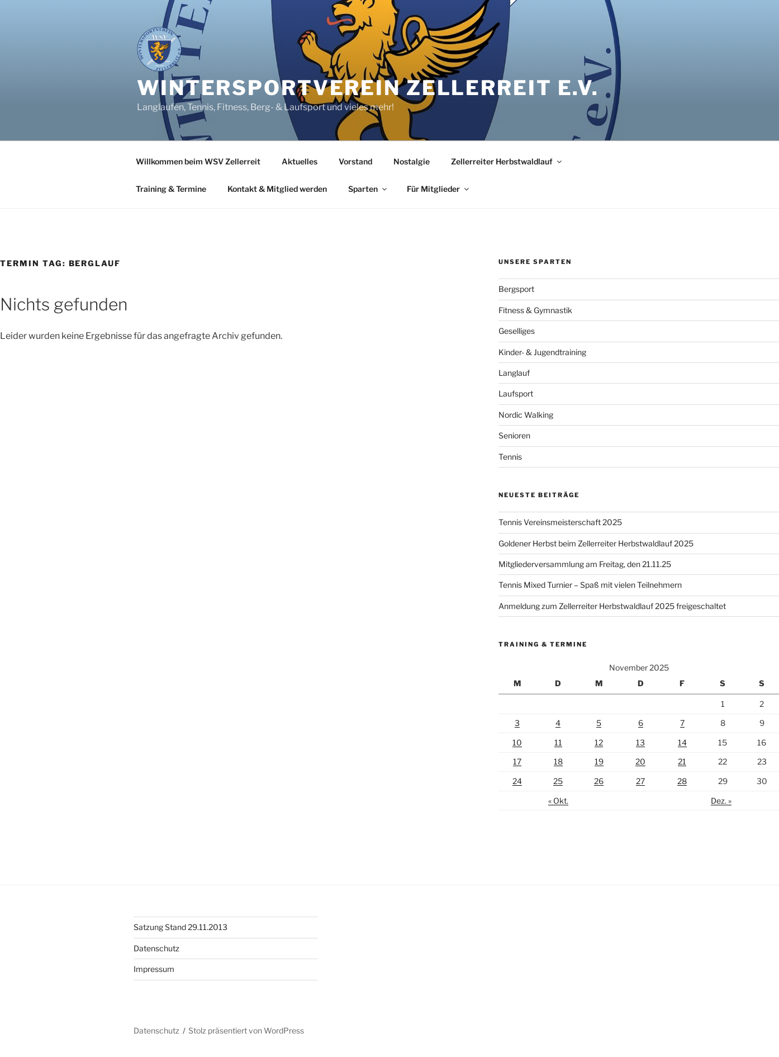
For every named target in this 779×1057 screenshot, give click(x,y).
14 (682, 742)
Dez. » (721, 800)
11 (558, 742)
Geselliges (516, 331)
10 (517, 742)
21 (682, 761)
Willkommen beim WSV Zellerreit (198, 161)
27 (640, 781)
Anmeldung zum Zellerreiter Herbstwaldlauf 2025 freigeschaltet (612, 606)
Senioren (514, 435)
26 (599, 781)
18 (558, 761)
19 (599, 761)
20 (640, 761)
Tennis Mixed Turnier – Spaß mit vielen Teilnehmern (590, 584)
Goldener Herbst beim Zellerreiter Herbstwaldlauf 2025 (596, 543)
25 (558, 781)
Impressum (154, 969)
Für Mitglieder (439, 189)
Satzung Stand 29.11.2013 (180, 927)
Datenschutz (156, 948)
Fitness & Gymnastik (535, 310)
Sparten (368, 189)
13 (640, 742)
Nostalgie (411, 161)
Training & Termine (171, 189)
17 (517, 761)
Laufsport (515, 393)
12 (599, 742)
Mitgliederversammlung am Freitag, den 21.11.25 (584, 564)
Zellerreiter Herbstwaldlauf (507, 161)
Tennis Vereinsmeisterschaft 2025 (560, 522)
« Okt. (558, 800)
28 (682, 781)
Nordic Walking (525, 414)
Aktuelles (299, 161)
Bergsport (516, 289)
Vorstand (355, 161)
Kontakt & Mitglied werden (277, 189)
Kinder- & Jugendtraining (542, 352)
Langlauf (514, 373)
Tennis (510, 456)
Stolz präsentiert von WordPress (246, 1030)
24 (517, 781)
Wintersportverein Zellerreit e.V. (368, 88)
